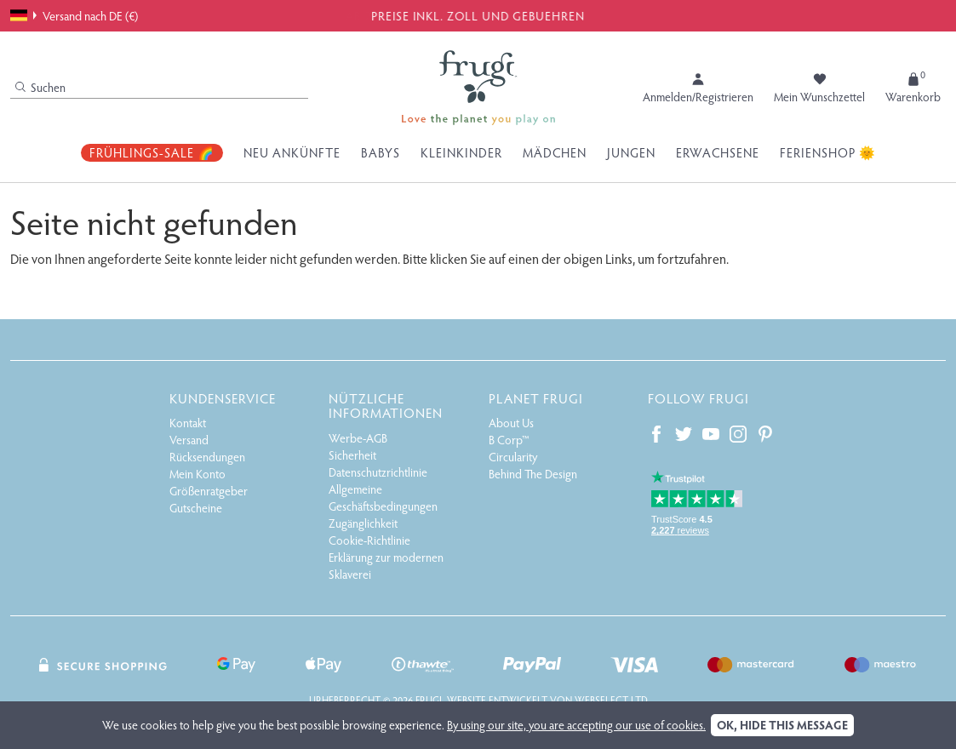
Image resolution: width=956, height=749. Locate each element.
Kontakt (187, 423)
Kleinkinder (461, 152)
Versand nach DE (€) (74, 15)
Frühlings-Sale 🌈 (152, 152)
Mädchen (555, 152)
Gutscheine (195, 508)
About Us (511, 423)
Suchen (40, 87)
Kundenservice (222, 398)
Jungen (631, 152)
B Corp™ (509, 440)
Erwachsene (717, 152)
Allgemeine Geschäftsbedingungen (383, 497)
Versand (189, 440)
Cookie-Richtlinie (369, 540)
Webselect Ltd (611, 699)
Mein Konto (197, 474)
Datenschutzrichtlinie (378, 472)
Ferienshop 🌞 (828, 152)
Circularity (513, 457)
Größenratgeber (208, 491)
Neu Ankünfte (292, 152)
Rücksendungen (207, 457)
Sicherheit (352, 455)
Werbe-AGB (358, 438)
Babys (380, 152)
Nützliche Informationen (386, 405)
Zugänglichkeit (363, 523)
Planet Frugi (536, 398)
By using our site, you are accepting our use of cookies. (576, 725)
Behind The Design (533, 474)
